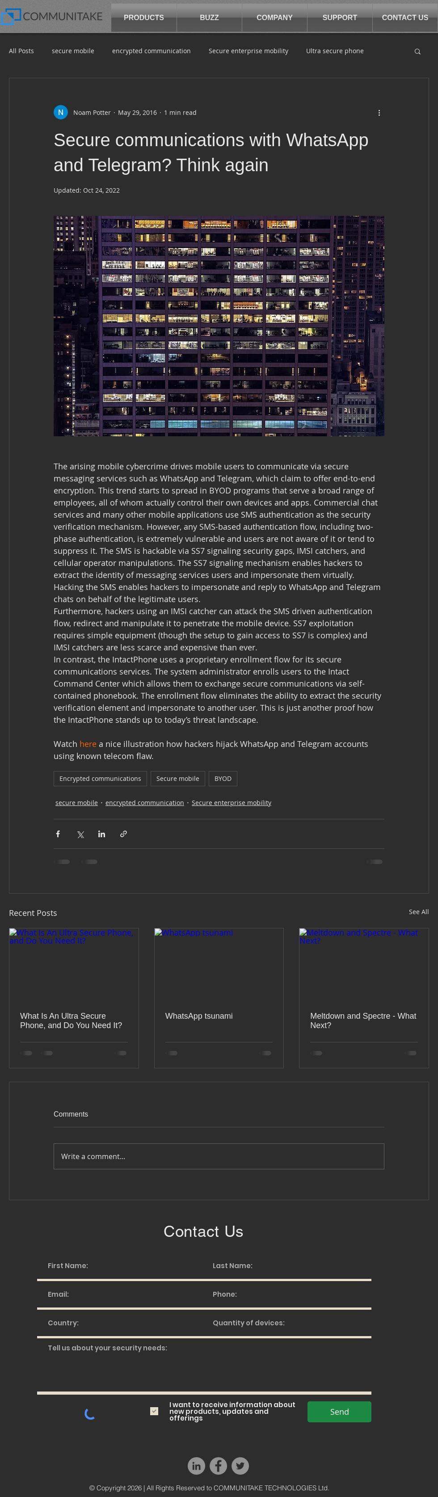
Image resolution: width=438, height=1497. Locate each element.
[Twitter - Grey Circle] (240, 1466)
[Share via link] (123, 834)
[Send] (339, 1411)
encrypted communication (151, 50)
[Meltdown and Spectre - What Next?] (364, 964)
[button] (144, 18)
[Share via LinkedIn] (101, 834)
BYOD (223, 778)
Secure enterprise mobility (248, 50)
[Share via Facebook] (58, 834)
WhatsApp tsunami (199, 1016)
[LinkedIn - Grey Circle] (196, 1466)
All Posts (21, 50)
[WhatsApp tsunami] (219, 964)
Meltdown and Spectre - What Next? (363, 1021)
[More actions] (379, 112)
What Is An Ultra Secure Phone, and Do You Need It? (71, 1021)
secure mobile (73, 50)
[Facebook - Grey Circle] (218, 1466)
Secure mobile (177, 778)
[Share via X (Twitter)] (80, 834)
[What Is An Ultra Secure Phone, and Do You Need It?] (74, 964)
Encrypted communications (100, 778)
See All (419, 911)
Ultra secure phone (335, 50)
